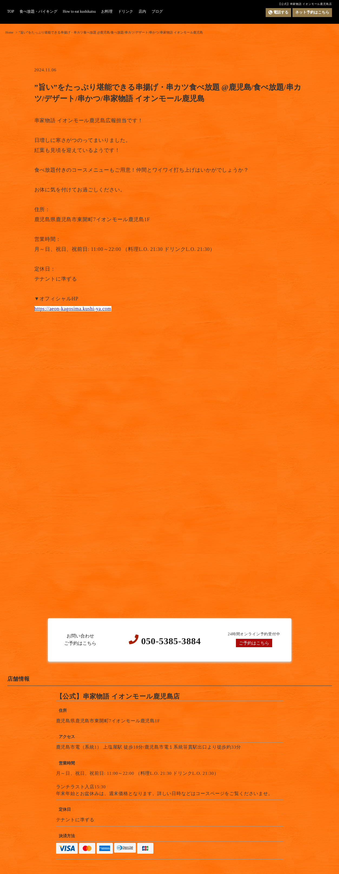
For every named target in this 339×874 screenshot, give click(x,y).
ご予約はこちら (254, 643)
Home (9, 32)
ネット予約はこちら (312, 12)
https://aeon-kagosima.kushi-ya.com (74, 308)
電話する (278, 12)
